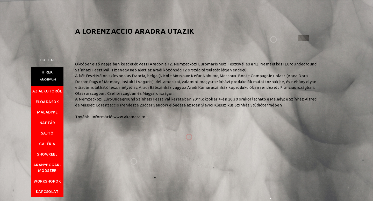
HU (43, 60)
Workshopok (47, 181)
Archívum (48, 79)
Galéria (47, 144)
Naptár (47, 123)
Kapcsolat (47, 192)
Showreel (47, 154)
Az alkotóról (47, 91)
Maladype (47, 112)
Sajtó (47, 133)
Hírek (47, 72)
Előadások (47, 102)
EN (51, 60)
